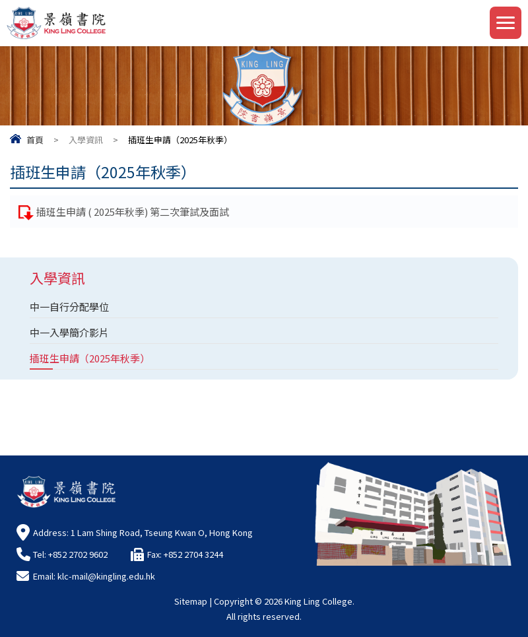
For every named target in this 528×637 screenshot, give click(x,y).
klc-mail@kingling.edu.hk (106, 576)
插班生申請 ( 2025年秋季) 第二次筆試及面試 (132, 211)
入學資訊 (86, 139)
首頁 (35, 139)
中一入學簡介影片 (69, 332)
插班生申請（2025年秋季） (90, 358)
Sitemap (190, 601)
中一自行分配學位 (69, 307)
